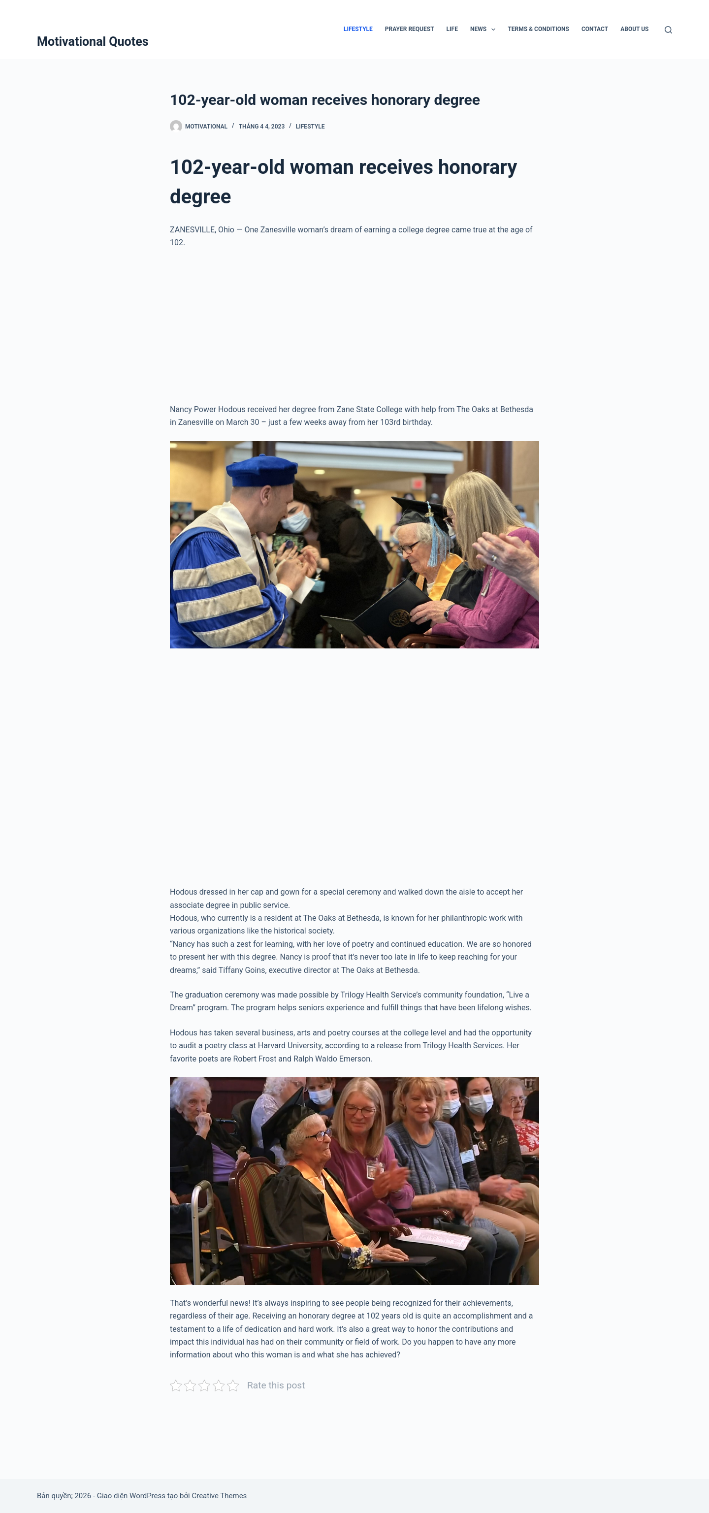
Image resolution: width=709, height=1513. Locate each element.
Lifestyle (358, 29)
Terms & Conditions (538, 29)
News (485, 29)
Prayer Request (409, 29)
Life (452, 29)
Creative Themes (219, 1495)
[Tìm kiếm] (668, 29)
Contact (594, 29)
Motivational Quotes (93, 41)
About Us (634, 29)
